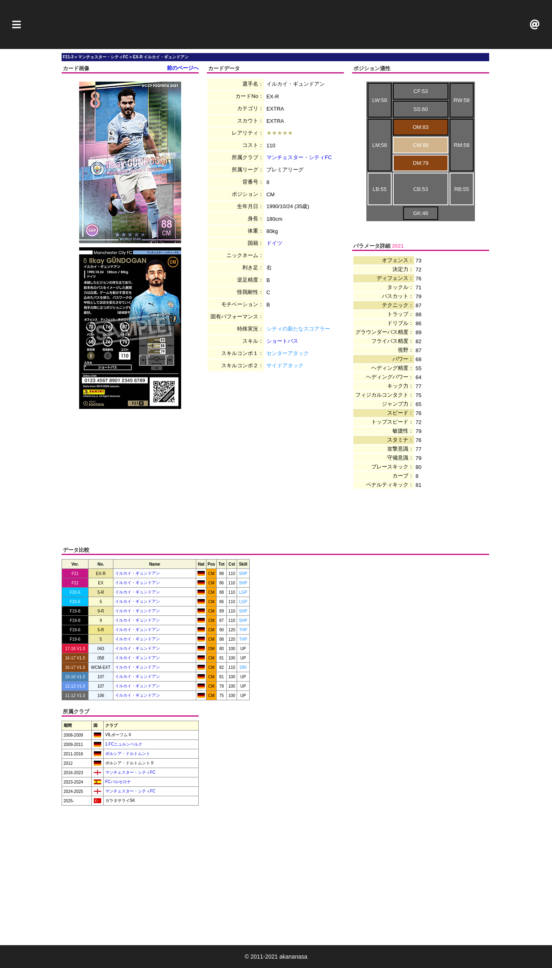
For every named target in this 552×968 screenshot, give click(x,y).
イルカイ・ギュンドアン (137, 573)
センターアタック (287, 353)
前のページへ (183, 68)
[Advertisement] (276, 24)
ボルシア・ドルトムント (127, 753)
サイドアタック (285, 365)
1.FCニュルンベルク (123, 744)
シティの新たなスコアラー (298, 329)
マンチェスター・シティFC (299, 157)
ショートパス (282, 341)
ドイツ (274, 243)
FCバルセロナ (117, 781)
